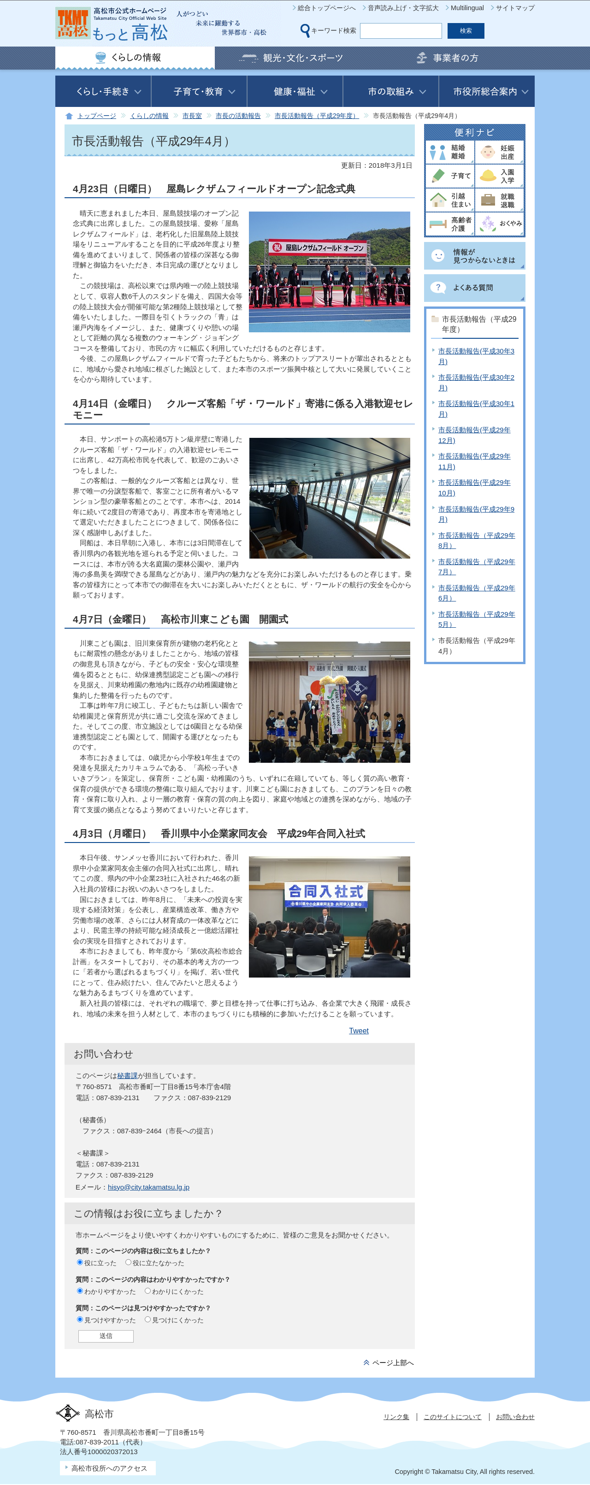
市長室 (192, 115)
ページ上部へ (393, 1363)
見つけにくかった (178, 1320)
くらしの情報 (149, 115)
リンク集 (396, 1416)
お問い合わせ (515, 1416)
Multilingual (467, 8)
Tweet (359, 1031)
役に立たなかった (158, 1263)
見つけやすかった (110, 1320)
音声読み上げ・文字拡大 (403, 8)
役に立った (100, 1263)
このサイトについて (453, 1416)
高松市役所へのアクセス (109, 1468)
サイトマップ (515, 8)
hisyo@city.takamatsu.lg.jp (148, 1187)
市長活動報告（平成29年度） (317, 115)
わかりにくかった (178, 1291)
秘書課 (127, 1075)
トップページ (96, 115)
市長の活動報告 (238, 115)
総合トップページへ (327, 8)
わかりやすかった (110, 1291)
